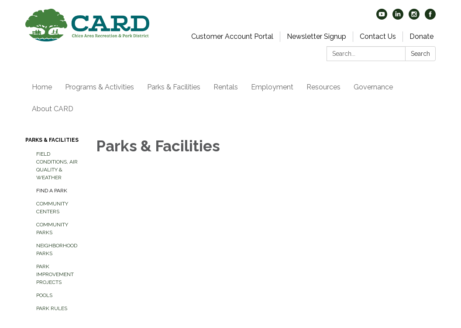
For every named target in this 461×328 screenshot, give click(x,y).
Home (42, 87)
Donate (421, 36)
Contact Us (378, 36)
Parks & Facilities (173, 87)
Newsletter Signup (316, 36)
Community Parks (52, 229)
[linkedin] (397, 17)
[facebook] (430, 17)
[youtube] (381, 17)
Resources (323, 87)
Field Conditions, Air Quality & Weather (57, 166)
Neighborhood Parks (56, 249)
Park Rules (51, 308)
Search (420, 53)
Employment (272, 87)
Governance (373, 87)
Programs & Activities (99, 87)
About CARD (52, 109)
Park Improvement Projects (55, 274)
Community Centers (52, 208)
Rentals (225, 87)
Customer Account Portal (232, 36)
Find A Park (51, 191)
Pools (44, 295)
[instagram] (414, 17)
